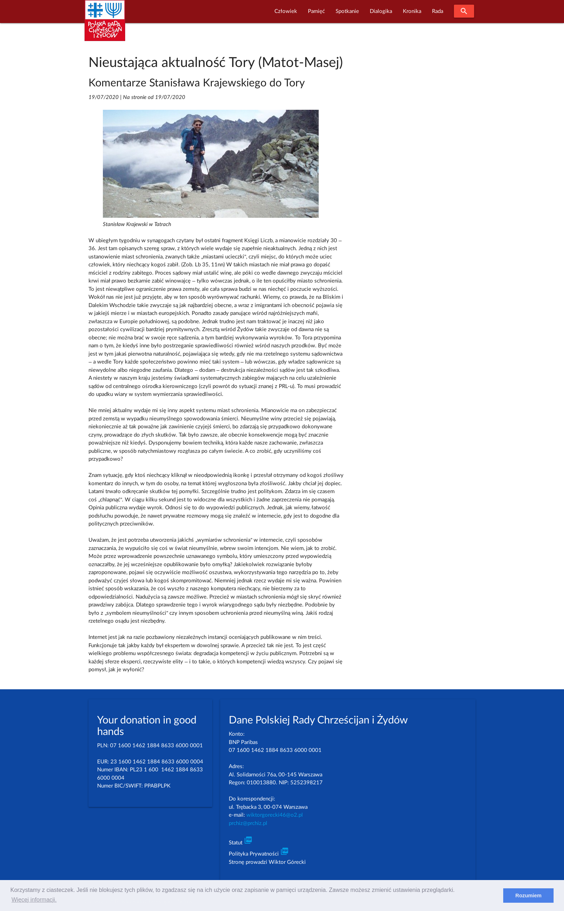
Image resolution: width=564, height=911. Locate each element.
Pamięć (316, 11)
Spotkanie (347, 11)
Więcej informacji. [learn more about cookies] (34, 900)
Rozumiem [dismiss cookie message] (528, 895)
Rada (437, 11)
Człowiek (285, 11)
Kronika (412, 11)
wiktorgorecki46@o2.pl (274, 815)
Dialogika (381, 11)
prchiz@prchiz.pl (248, 823)
